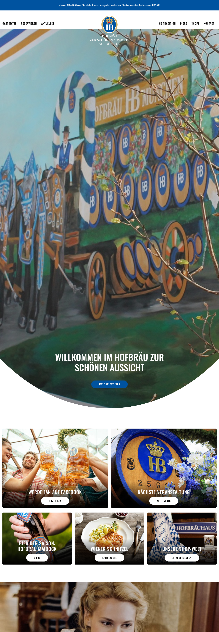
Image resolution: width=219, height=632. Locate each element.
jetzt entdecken (181, 558)
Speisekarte (109, 558)
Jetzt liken (55, 501)
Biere (37, 558)
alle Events (164, 501)
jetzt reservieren (109, 383)
